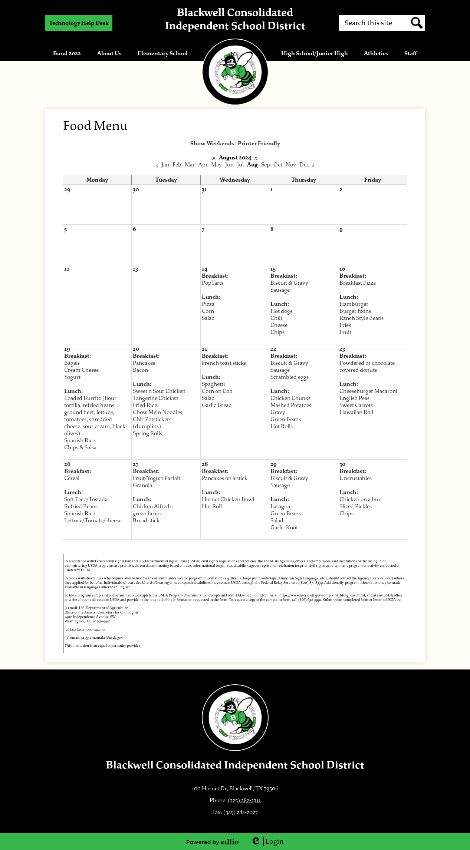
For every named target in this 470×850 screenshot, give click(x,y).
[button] (67, 53)
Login (267, 841)
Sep (265, 164)
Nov (291, 164)
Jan (165, 164)
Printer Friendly (259, 143)
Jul (240, 164)
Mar (190, 164)
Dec (304, 164)
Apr (203, 164)
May (216, 164)
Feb (176, 164)
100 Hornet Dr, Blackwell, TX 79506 (235, 788)
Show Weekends (212, 143)
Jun (229, 164)
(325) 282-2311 (244, 800)
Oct (277, 164)
